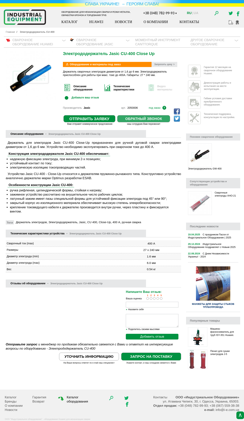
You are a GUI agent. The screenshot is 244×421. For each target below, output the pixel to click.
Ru (189, 13)
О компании (156, 22)
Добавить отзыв (152, 336)
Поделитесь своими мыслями (143, 329)
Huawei (96, 22)
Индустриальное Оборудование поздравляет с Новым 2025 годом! (212, 247)
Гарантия (39, 397)
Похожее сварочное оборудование (211, 136)
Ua (196, 13)
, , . (201, 401)
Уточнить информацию (89, 357)
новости (204, 226)
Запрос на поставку (151, 357)
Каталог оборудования (72, 399)
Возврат (38, 401)
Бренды (11, 401)
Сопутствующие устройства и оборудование (208, 183)
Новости (123, 22)
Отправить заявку (89, 119)
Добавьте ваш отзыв (85, 97)
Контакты (189, 22)
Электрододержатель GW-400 (205, 168)
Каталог (69, 22)
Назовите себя (135, 309)
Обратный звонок (143, 119)
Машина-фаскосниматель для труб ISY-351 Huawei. (222, 332)
